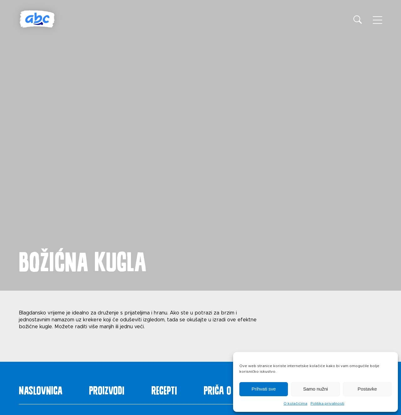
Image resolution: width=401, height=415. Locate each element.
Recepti (164, 389)
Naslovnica (40, 389)
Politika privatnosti (327, 403)
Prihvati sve (264, 389)
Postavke (367, 389)
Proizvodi (106, 389)
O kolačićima (295, 403)
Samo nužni (315, 389)
